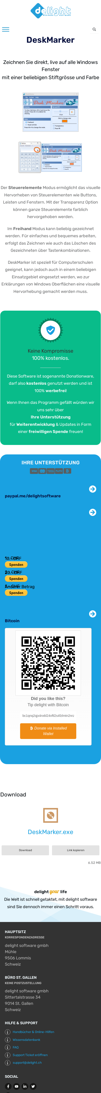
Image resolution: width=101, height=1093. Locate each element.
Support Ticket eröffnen (30, 1055)
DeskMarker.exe (50, 832)
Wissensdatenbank (26, 1040)
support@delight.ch (27, 1063)
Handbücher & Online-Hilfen (33, 1032)
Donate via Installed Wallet (48, 731)
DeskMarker (50, 40)
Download (25, 850)
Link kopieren (75, 850)
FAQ (15, 1047)
